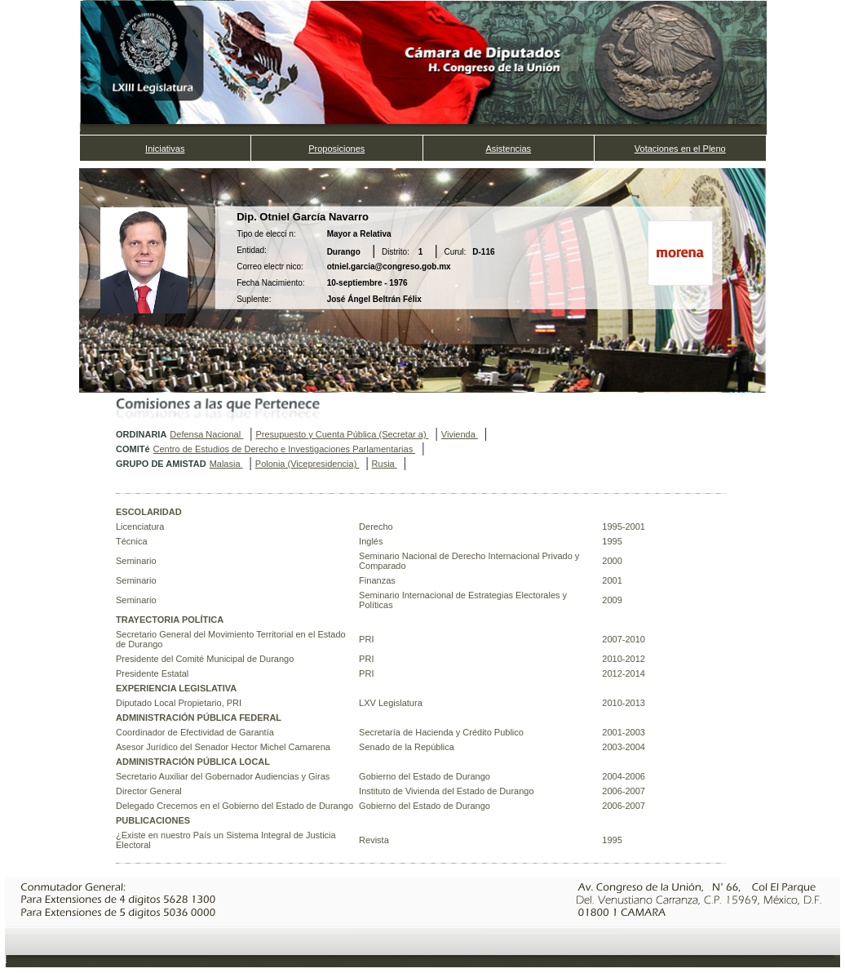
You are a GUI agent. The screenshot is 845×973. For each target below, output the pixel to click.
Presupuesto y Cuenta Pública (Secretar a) (341, 434)
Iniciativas (164, 148)
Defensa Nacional (206, 434)
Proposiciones (336, 148)
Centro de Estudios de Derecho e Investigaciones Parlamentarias (284, 449)
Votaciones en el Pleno (680, 148)
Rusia (384, 464)
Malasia (226, 464)
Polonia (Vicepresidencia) (307, 464)
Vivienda (459, 434)
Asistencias (508, 148)
